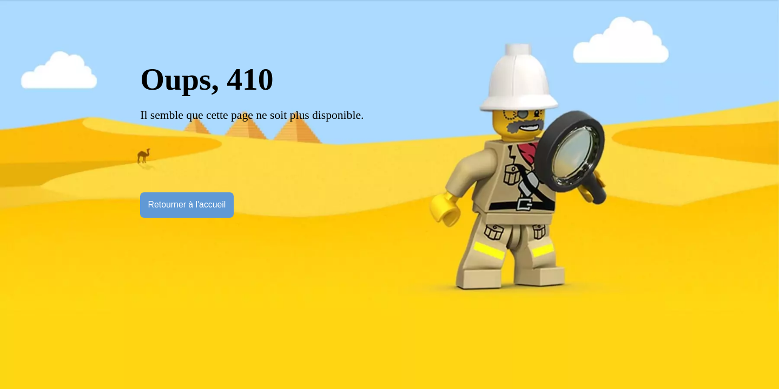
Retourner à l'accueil (187, 204)
